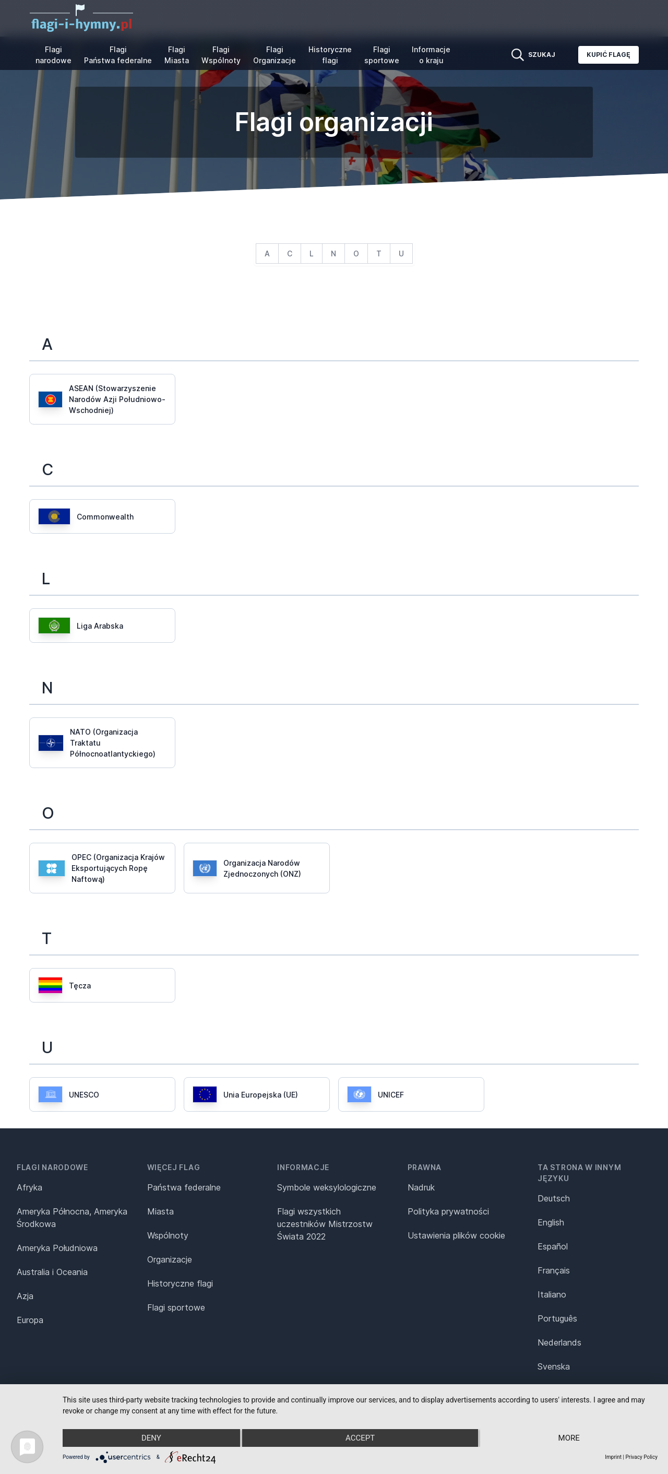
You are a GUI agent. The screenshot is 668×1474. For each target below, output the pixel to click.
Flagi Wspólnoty (221, 55)
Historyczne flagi (330, 55)
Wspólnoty (167, 1235)
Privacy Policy (641, 1457)
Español (553, 1246)
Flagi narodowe (53, 55)
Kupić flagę (608, 54)
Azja (25, 1296)
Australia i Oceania (52, 1272)
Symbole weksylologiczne (326, 1187)
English (551, 1222)
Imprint (613, 1457)
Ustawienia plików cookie (456, 1235)
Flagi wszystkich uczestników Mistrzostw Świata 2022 (325, 1224)
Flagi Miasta (176, 55)
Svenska (554, 1366)
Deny (151, 1438)
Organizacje (169, 1259)
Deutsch (554, 1198)
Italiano (552, 1294)
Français (554, 1270)
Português (557, 1318)
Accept (360, 1438)
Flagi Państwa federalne (118, 55)
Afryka (29, 1187)
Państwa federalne (184, 1187)
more (569, 1438)
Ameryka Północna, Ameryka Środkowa (72, 1217)
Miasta (160, 1211)
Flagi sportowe (381, 55)
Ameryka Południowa (57, 1248)
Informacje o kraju (431, 55)
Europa (30, 1320)
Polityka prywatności (448, 1211)
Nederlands (559, 1342)
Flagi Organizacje (274, 55)
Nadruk (421, 1187)
